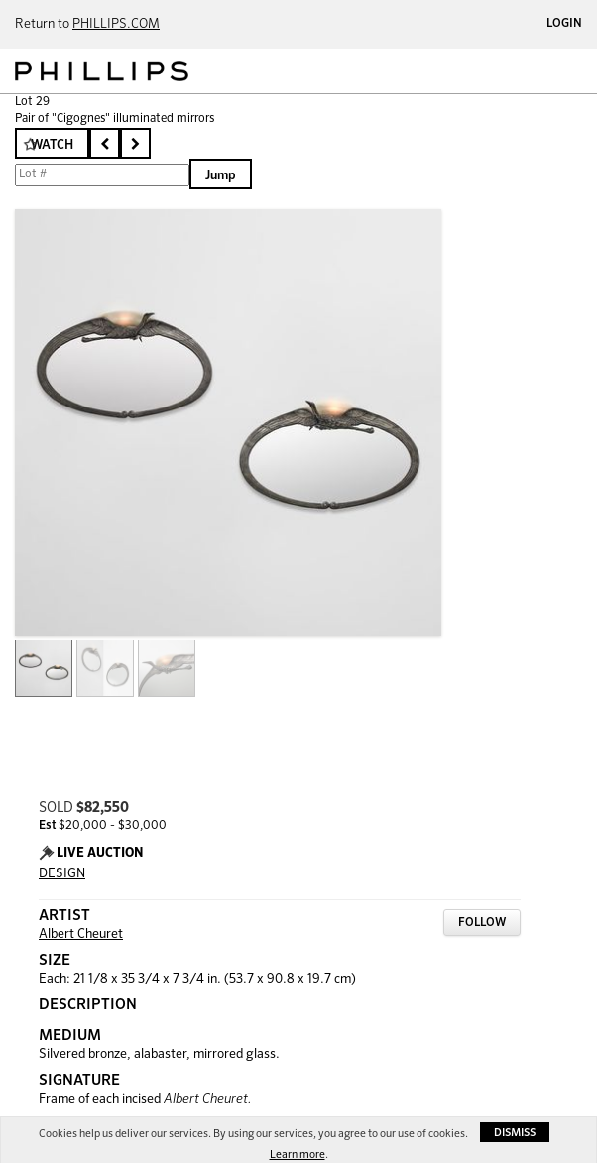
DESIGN (62, 874)
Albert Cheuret (81, 934)
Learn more (297, 1154)
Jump (220, 176)
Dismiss (515, 1132)
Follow (482, 923)
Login (564, 24)
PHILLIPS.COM (116, 24)
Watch (52, 145)
